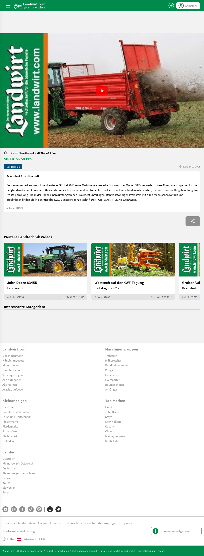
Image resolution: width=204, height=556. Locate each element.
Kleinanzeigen (11, 365)
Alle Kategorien (11, 380)
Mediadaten (26, 523)
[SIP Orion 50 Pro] (46, 153)
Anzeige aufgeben (13, 389)
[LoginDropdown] (188, 5)
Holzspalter (112, 380)
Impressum (128, 523)
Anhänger (111, 389)
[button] (102, 90)
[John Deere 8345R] (45, 271)
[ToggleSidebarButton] (8, 5)
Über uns (8, 523)
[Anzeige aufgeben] (171, 5)
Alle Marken (9, 384)
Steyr (108, 417)
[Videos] (14, 153)
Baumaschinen (114, 384)
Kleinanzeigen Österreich (18, 463)
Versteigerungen (12, 375)
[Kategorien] (50, 509)
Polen (5, 492)
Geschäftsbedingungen (101, 523)
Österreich (8, 458)
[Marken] (58, 509)
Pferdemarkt (10, 426)
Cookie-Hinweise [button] (49, 523)
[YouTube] (5, 509)
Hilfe (8, 539)
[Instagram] (14, 509)
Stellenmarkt (10, 436)
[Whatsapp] (39, 509)
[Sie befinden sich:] (6, 152)
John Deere (112, 412)
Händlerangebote (13, 360)
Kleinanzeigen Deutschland (19, 473)
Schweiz (7, 478)
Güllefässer (112, 375)
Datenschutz (73, 523)
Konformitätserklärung (18, 531)
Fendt (108, 407)
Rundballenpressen (117, 365)
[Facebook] (22, 509)
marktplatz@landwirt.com (151, 551)
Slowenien (8, 487)
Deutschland (10, 468)
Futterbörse (9, 431)
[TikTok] (31, 509)
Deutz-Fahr (112, 441)
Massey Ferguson (115, 436)
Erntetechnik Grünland (16, 412)
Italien (6, 483)
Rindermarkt (10, 421)
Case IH (110, 426)
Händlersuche (11, 370)
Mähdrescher (113, 360)
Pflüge (109, 370)
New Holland (113, 421)
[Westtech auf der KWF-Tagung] (133, 271)
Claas (108, 431)
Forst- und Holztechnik (16, 417)
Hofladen (8, 441)
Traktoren (111, 356)
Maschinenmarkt (12, 356)
